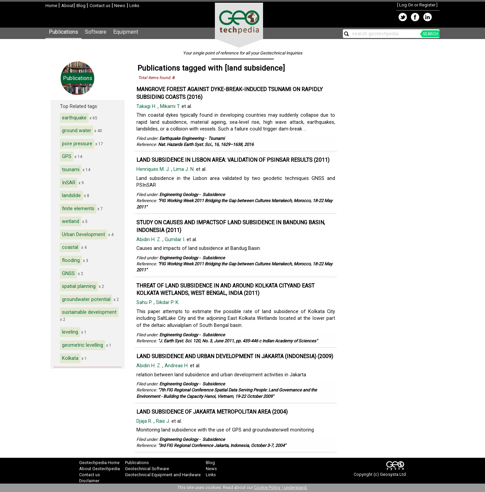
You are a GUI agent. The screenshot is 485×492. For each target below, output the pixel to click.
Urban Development (83, 234)
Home (51, 5)
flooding (71, 260)
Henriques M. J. (153, 169)
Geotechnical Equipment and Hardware (163, 474)
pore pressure (77, 144)
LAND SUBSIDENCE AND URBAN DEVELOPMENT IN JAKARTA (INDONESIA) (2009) (234, 356)
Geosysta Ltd (393, 474)
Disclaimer (89, 480)
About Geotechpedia (99, 468)
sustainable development (89, 312)
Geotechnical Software (147, 468)
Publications (63, 32)
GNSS (68, 273)
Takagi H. (147, 106)
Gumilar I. (176, 239)
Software (95, 32)
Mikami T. (171, 106)
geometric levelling (82, 345)
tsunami (70, 170)
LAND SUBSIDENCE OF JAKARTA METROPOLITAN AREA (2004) (212, 412)
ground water (76, 131)
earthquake (74, 118)
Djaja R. (145, 421)
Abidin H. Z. (149, 239)
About (67, 5)
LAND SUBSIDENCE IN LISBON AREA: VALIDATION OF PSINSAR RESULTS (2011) (232, 160)
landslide (71, 195)
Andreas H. (177, 366)
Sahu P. (145, 302)
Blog (81, 5)
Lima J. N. (184, 169)
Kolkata (70, 358)
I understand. (295, 487)
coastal (70, 247)
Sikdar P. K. (168, 302)
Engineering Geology (178, 194)
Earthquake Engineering (181, 138)
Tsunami (216, 138)
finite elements (78, 209)
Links (133, 5)
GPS (66, 156)
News (119, 5)
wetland (70, 221)
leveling (70, 332)
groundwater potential (86, 299)
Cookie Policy (267, 487)
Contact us (100, 5)
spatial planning (79, 286)
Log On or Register (417, 4)
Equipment (125, 32)
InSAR (68, 183)
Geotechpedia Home (99, 462)
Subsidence (213, 194)
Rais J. (163, 421)
